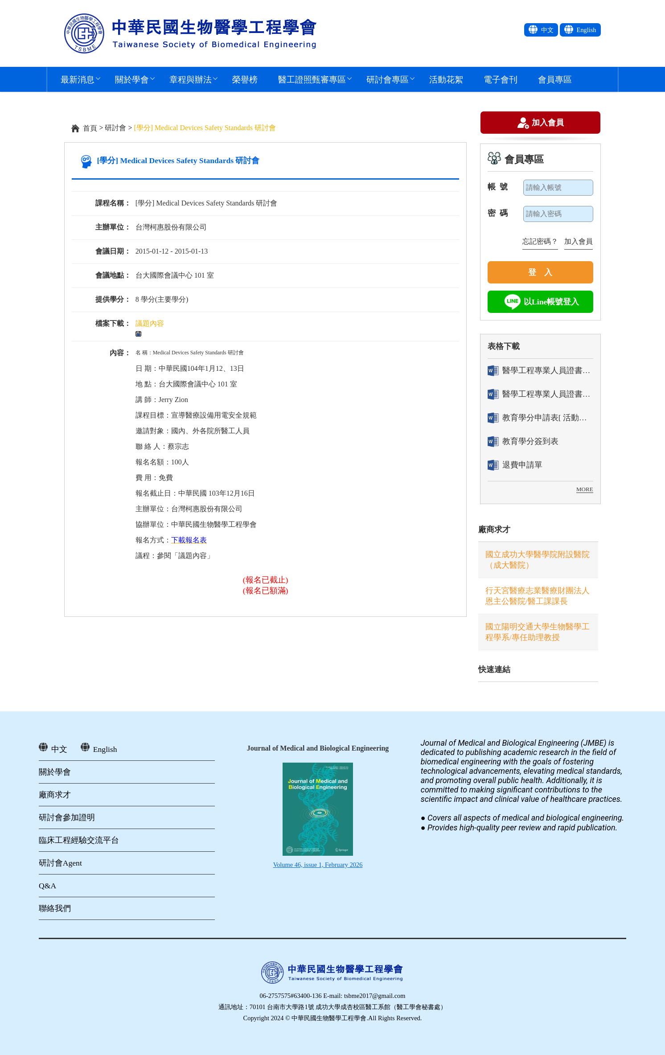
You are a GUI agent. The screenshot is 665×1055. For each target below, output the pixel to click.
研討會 (115, 127)
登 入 (540, 272)
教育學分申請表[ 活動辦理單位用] (540, 417)
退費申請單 (515, 465)
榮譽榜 (245, 79)
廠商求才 (494, 529)
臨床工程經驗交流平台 (79, 840)
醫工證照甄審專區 (312, 79)
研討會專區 (387, 79)
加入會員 (548, 123)
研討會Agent (60, 862)
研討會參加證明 (67, 817)
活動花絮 (446, 79)
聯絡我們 (55, 908)
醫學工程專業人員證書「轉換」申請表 (540, 370)
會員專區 (555, 79)
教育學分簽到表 (523, 441)
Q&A (47, 885)
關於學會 (132, 79)
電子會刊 (500, 79)
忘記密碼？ (540, 241)
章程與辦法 (190, 79)
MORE (584, 489)
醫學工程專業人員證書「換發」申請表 (540, 394)
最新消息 (77, 79)
